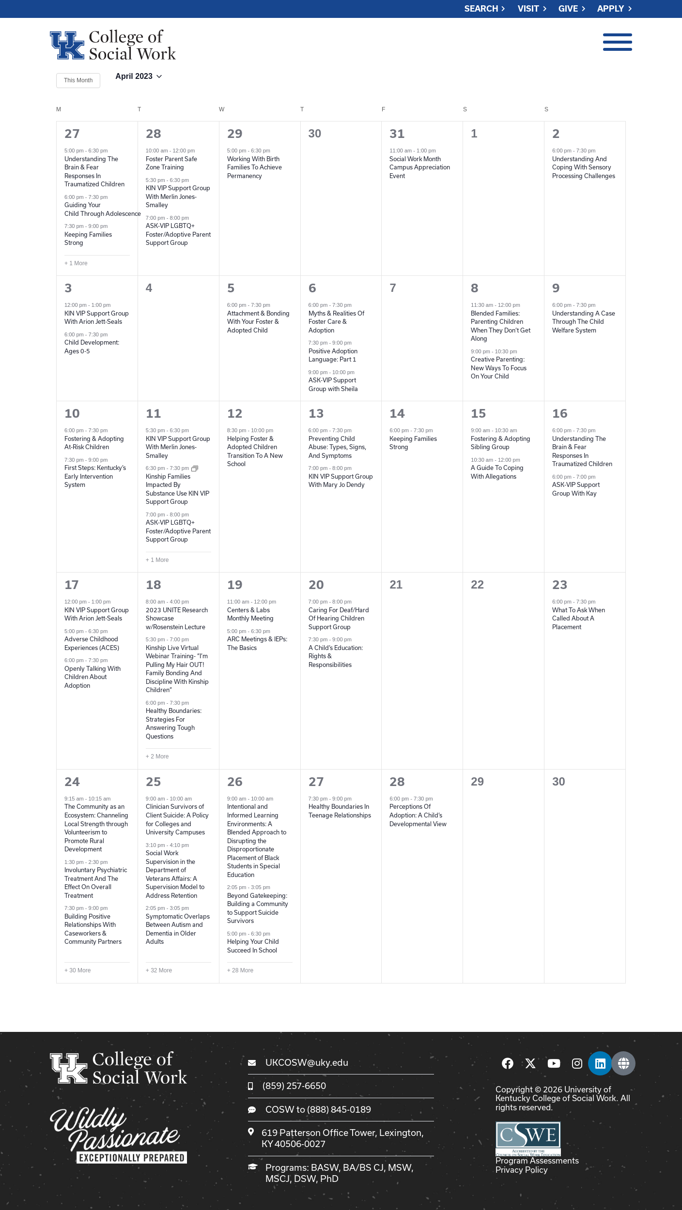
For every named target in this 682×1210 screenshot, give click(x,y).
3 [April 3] (68, 288)
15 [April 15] (478, 413)
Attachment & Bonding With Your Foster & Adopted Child (258, 321)
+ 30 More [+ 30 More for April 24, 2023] (77, 970)
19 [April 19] (235, 584)
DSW (305, 1178)
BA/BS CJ (363, 1167)
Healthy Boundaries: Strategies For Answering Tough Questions (174, 723)
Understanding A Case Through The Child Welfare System (583, 321)
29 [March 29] (235, 133)
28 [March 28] (153, 133)
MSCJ (277, 1178)
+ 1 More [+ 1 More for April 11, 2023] (157, 560)
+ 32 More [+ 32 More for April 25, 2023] (159, 970)
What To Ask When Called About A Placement (578, 618)
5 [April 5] (231, 288)
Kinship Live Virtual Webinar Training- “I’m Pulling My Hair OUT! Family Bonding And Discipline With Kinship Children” (177, 669)
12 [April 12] (235, 413)
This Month (78, 80)
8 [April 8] (475, 288)
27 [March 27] (72, 133)
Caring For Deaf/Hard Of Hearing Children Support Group (339, 618)
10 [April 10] (72, 413)
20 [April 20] (316, 584)
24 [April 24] (72, 781)
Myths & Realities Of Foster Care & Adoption (336, 321)
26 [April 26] (235, 781)
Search (481, 9)
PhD (329, 1178)
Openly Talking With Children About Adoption (92, 677)
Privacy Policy (522, 1169)
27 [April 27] (316, 781)
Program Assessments (537, 1160)
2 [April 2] (556, 133)
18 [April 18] (153, 584)
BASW (325, 1167)
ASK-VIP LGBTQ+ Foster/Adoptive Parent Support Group (178, 234)
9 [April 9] (556, 288)
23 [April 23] (560, 584)
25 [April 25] (153, 781)
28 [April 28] (397, 781)
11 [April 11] (153, 413)
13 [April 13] (316, 413)
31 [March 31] (397, 133)
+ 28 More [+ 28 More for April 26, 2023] (240, 970)
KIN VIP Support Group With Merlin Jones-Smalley (178, 196)
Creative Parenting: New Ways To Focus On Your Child (499, 367)
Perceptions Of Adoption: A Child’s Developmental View (418, 815)
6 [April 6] (312, 288)
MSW (399, 1167)
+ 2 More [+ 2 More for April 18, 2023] (157, 756)
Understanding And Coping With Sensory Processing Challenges (583, 167)
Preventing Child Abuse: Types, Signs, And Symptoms (337, 447)
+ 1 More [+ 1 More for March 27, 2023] (76, 263)
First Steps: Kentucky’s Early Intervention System (95, 476)
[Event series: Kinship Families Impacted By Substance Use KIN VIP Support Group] (194, 468)
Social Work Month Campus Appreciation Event (419, 167)
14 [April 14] (397, 413)
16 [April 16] (560, 413)
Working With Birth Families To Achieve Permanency (254, 167)
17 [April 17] (71, 584)
